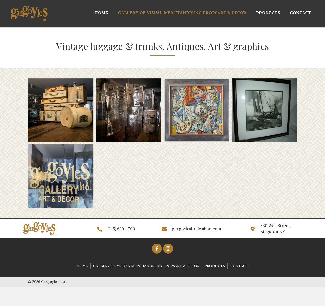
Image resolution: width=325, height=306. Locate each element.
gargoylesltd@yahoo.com (196, 228)
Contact (239, 266)
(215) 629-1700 (121, 228)
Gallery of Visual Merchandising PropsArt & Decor (146, 266)
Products (215, 266)
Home (82, 266)
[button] (157, 249)
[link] (101, 13)
